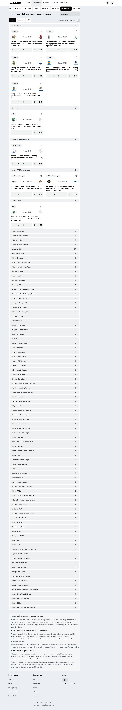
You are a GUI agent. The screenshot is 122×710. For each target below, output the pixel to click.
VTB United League (18, 176)
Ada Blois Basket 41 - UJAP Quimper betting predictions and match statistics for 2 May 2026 (26, 219)
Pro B (13, 206)
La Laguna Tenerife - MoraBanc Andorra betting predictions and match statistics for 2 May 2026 (26, 70)
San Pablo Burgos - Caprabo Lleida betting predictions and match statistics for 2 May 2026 (62, 70)
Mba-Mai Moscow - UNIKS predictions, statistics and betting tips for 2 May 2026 (26, 187)
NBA (13, 114)
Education (63, 3)
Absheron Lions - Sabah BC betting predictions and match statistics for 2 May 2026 (27, 158)
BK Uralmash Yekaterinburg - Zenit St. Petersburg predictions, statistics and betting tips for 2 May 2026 (60, 188)
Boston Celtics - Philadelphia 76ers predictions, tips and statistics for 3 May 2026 (26, 126)
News (28, 3)
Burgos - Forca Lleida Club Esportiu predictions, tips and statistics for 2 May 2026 (26, 96)
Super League (16, 145)
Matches (46, 3)
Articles (55, 3)
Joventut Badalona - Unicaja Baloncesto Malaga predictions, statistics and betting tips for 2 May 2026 (61, 44)
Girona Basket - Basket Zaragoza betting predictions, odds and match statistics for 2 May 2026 (27, 44)
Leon (64, 675)
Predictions (37, 3)
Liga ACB (15, 31)
